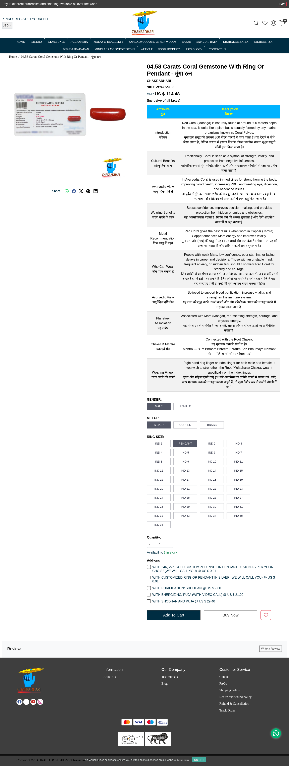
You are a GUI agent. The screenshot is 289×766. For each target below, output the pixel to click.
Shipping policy (229, 690)
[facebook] (73, 191)
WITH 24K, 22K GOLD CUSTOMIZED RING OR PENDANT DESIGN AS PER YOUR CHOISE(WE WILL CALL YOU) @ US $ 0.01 (212, 569)
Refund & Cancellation (234, 703)
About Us (109, 676)
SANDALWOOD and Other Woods (152, 41)
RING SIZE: (155, 437)
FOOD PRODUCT (169, 49)
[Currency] (7, 25)
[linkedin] (95, 191)
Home (21, 41)
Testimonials (169, 676)
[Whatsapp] (66, 191)
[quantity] (160, 544)
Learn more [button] (183, 759)
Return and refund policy (235, 697)
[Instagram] (40, 702)
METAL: (153, 418)
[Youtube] (33, 702)
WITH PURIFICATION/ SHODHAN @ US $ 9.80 (186, 588)
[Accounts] (273, 23)
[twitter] (81, 191)
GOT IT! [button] (199, 759)
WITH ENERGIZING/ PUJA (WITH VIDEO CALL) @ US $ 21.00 (197, 594)
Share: (56, 191)
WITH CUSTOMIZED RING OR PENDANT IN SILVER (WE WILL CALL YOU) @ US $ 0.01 (213, 579)
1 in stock (170, 552)
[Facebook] (19, 702)
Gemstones (57, 41)
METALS (38, 41)
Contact (224, 676)
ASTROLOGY (195, 49)
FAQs (223, 683)
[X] (26, 702)
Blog (164, 683)
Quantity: (154, 537)
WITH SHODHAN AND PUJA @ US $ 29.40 (183, 601)
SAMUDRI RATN (208, 41)
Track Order (227, 710)
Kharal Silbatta (235, 41)
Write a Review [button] (270, 648)
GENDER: (154, 399)
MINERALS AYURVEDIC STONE (116, 49)
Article (147, 49)
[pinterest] (88, 191)
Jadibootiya (263, 41)
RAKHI (186, 41)
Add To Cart (173, 615)
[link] (256, 23)
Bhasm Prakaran (76, 49)
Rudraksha (80, 41)
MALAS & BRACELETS (109, 41)
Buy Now (230, 615)
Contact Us (217, 49)
